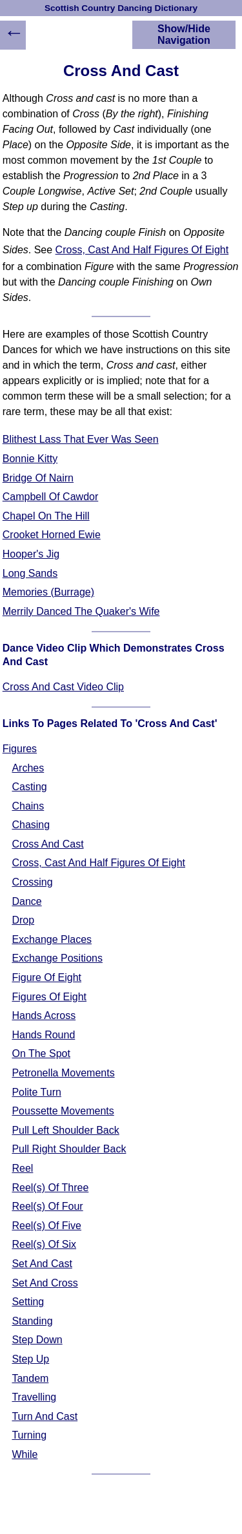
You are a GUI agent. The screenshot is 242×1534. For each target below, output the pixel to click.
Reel (22, 1168)
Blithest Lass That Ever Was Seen (81, 439)
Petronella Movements (63, 1072)
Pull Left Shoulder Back (65, 1130)
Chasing (31, 824)
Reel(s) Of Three (50, 1187)
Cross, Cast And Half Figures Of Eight (142, 249)
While (24, 1454)
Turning (29, 1435)
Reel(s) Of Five (46, 1225)
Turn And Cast (44, 1416)
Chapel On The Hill (46, 515)
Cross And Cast (47, 844)
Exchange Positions (57, 958)
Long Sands (30, 573)
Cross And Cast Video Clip (63, 686)
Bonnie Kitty (30, 458)
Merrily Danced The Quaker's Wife (81, 611)
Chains (28, 806)
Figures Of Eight (49, 996)
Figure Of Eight (46, 977)
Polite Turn (36, 1092)
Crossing (32, 882)
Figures (20, 748)
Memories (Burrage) (48, 592)
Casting (29, 786)
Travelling (34, 1397)
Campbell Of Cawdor (51, 496)
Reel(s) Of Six (44, 1244)
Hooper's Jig (31, 554)
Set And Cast (42, 1263)
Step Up (30, 1359)
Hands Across (44, 1015)
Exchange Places (52, 939)
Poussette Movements (63, 1110)
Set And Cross (44, 1282)
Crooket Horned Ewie (52, 534)
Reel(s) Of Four (47, 1206)
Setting (28, 1301)
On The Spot (41, 1053)
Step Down (37, 1339)
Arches (28, 767)
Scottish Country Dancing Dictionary (121, 8)
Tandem (30, 1378)
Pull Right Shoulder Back (69, 1148)
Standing (32, 1321)
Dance (26, 901)
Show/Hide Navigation (183, 34)
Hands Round (43, 1034)
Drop (23, 920)
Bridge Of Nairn (38, 477)
